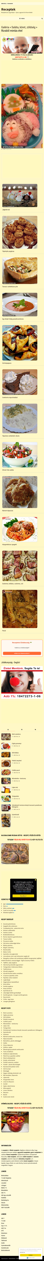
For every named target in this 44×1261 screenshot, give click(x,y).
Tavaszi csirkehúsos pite (10, 287)
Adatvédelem (12, 1258)
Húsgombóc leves (8, 1079)
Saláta (5, 1043)
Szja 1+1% (4, 1226)
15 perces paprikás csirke (10, 975)
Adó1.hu (3, 1228)
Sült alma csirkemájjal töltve (11, 943)
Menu (22, 18)
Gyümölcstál (15, 814)
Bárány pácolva (7, 945)
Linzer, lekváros (7, 1090)
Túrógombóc (15, 796)
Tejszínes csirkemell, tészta (10, 436)
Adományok (4, 1180)
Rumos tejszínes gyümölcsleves (12, 937)
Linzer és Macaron (8, 1082)
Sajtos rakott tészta (9, 1086)
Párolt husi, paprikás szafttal (11, 1056)
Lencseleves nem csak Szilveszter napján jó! (16, 956)
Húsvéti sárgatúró (8, 971)
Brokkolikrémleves (8, 935)
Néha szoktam (8, 908)
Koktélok (3, 1198)
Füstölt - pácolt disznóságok (11, 1064)
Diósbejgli (6, 1071)
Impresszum (4, 1258)
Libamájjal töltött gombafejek (12, 993)
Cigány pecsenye (16, 743)
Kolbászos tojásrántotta (10, 1054)
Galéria (5, 27)
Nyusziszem (6, 997)
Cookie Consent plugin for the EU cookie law (31, 1258)
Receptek (8, 9)
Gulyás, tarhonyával (9, 1060)
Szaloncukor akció (8, 1097)
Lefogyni (3, 1185)
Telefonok (4, 1240)
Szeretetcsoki (5, 1248)
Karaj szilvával (7, 988)
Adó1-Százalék (5, 1207)
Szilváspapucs (6, 363)
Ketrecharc (4, 1233)
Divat (2, 1223)
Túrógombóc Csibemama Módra (12, 967)
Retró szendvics (16, 734)
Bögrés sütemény (8, 947)
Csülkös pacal (16, 770)
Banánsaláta (7, 950)
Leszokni (3, 1183)
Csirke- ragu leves (8, 999)
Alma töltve (6, 984)
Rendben (30, 1255)
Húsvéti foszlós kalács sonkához (13, 973)
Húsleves (6, 1034)
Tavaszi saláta (7, 939)
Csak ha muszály (9, 910)
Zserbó (5, 1084)
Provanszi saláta (8, 941)
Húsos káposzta (8, 1045)
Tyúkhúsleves (7, 969)
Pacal (4, 631)
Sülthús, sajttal (7, 1047)
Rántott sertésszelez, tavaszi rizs (12, 1036)
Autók (2, 1243)
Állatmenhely (5, 1205)
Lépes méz (15, 787)
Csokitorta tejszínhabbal (10, 397)
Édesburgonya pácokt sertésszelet (13, 1049)
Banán (5, 1095)
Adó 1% (3, 1193)
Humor (3, 1235)
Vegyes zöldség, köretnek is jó (12, 1073)
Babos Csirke (7, 952)
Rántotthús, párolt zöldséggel (12, 1041)
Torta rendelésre (8, 1052)
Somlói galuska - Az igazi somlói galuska (15, 995)
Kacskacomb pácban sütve (11, 1067)
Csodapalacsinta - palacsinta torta (13, 928)
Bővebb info (22, 1252)
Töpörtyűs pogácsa (8, 251)
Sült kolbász (15, 753)
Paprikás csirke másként (10, 978)
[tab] (8, 729)
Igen (13, 904)
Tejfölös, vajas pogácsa (10, 963)
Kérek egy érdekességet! (22, 653)
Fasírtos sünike (7, 932)
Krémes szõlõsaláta (9, 930)
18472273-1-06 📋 (22, 57)
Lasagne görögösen (9, 1001)
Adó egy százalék (6, 1195)
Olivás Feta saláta (8, 470)
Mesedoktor (4, 1190)
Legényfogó (6, 980)
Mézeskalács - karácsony (19, 778)
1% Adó (3, 1221)
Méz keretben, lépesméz (10, 1075)
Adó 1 (2, 1218)
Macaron (5, 1092)
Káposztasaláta (7, 1039)
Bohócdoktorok (5, 1250)
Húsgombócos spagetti (9, 544)
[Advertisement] (22, 71)
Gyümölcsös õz (7, 991)
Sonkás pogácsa (8, 986)
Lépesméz (6, 1077)
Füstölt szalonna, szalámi (10, 1062)
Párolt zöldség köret (9, 1058)
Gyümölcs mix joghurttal (10, 954)
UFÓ (2, 1231)
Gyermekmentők (5, 1245)
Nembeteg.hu (5, 1200)
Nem (5, 906)
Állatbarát (4, 1238)
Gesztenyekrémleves (9, 924)
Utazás (3, 1202)
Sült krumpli (7, 1069)
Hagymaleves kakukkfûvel (11, 982)
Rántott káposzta (7, 511)
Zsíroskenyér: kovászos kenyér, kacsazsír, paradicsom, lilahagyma (22, 1030)
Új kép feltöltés (36, 840)
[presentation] (8, 729)
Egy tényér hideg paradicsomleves (13, 319)
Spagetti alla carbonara (10, 926)
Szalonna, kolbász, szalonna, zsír (12, 584)
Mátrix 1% (4, 1188)
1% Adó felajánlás (6, 1178)
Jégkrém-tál (6, 210)
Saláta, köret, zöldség (23, 27)
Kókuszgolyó (7, 1088)
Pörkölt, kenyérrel (16, 760)
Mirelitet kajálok (8, 912)
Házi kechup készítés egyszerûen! (13, 965)
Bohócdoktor (4, 1175)
